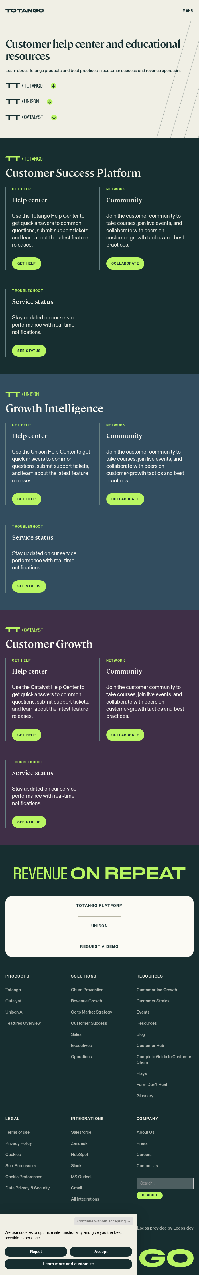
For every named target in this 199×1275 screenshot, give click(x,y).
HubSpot (79, 1155)
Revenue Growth (86, 1001)
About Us (146, 1132)
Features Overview (23, 1023)
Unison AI (14, 1012)
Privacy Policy (18, 1143)
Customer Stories (153, 1001)
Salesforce (81, 1132)
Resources (147, 1023)
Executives (81, 1046)
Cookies (13, 1155)
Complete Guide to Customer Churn (164, 1060)
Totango (13, 990)
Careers (144, 1155)
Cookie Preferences (23, 1177)
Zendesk (79, 1143)
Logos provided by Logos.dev (165, 1228)
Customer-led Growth (157, 990)
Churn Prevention (87, 990)
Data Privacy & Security (27, 1188)
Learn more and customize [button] (68, 1264)
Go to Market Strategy (91, 1012)
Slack (76, 1166)
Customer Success (89, 1023)
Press (142, 1143)
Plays (142, 1073)
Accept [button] (101, 1251)
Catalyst (13, 1001)
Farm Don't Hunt (152, 1085)
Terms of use (17, 1132)
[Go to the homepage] (24, 10)
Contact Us (147, 1166)
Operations (81, 1057)
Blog (141, 1034)
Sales (76, 1034)
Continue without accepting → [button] (104, 1221)
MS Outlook (82, 1177)
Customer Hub (150, 1046)
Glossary (145, 1096)
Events (143, 1012)
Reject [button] (36, 1251)
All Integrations (85, 1199)
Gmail (76, 1188)
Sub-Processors (20, 1166)
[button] (188, 10)
